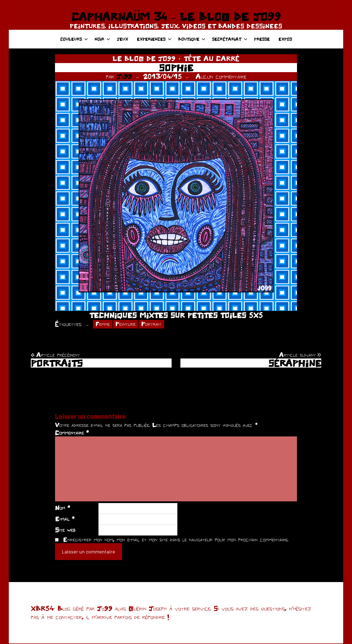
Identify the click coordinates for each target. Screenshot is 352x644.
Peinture (128, 324)
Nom (62, 508)
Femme (103, 324)
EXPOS (285, 39)
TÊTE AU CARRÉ (212, 58)
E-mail (65, 519)
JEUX (122, 39)
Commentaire (72, 433)
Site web (65, 530)
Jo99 (124, 76)
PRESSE (262, 39)
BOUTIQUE (191, 39)
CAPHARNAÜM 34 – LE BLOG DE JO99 (175, 16)
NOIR (102, 39)
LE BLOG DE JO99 (143, 58)
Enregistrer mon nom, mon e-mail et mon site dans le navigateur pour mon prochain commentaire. (175, 540)
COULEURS (74, 39)
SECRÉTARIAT (230, 39)
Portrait (155, 324)
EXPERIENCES (154, 39)
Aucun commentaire (221, 76)
